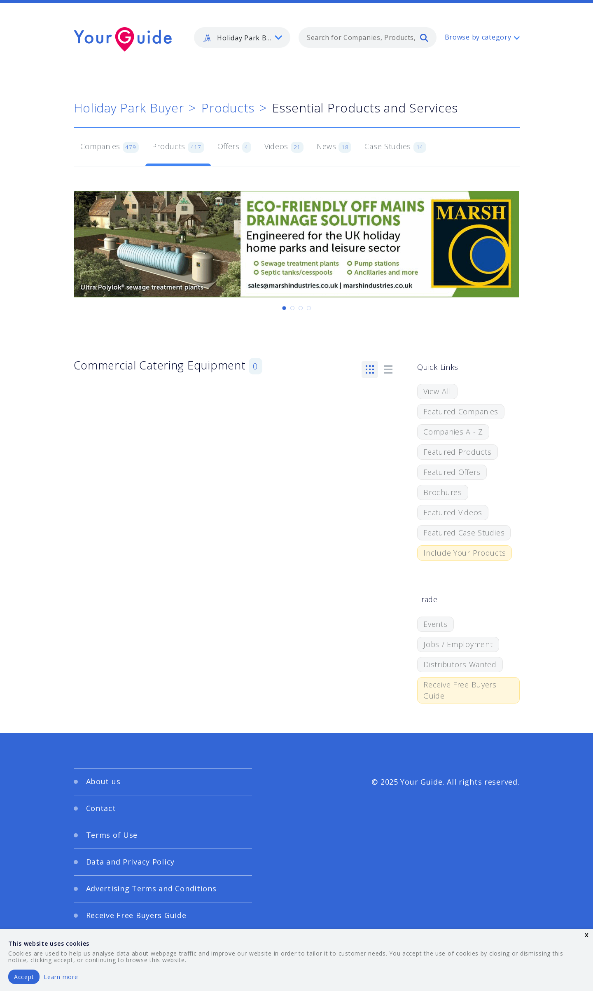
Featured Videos (452, 512)
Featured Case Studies (463, 533)
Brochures (442, 492)
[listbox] (242, 37)
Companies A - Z (453, 432)
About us (103, 781)
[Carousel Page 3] (301, 308)
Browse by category (478, 37)
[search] (424, 37)
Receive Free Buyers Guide (460, 690)
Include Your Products (464, 553)
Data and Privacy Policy (130, 862)
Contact (101, 808)
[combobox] (368, 37)
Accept (24, 977)
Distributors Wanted (460, 664)
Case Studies (395, 147)
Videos (284, 147)
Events (435, 624)
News (334, 147)
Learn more (61, 977)
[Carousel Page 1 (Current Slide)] (284, 308)
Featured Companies (460, 411)
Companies (109, 147)
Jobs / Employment (458, 644)
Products (227, 107)
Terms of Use (112, 835)
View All (437, 391)
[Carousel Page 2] (292, 308)
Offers (234, 147)
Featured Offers (452, 472)
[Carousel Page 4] (309, 308)
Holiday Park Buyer (129, 107)
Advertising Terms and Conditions (151, 888)
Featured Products (457, 452)
